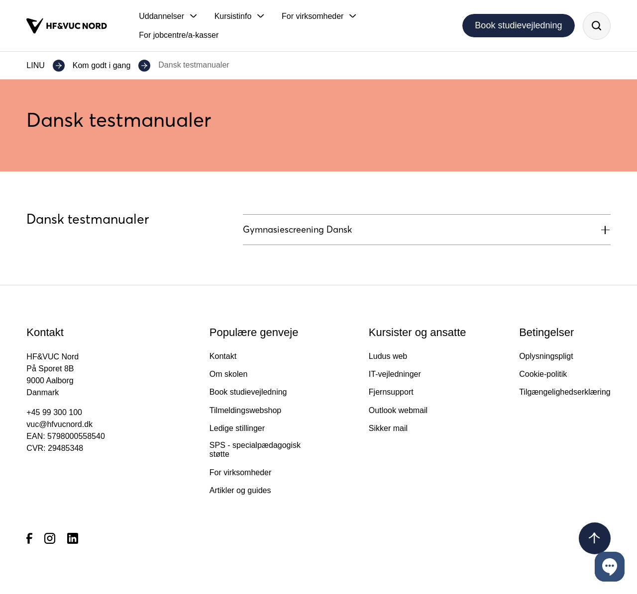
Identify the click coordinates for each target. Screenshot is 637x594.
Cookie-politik (543, 374)
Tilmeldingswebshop (245, 410)
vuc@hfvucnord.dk (59, 424)
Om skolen (228, 374)
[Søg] (597, 26)
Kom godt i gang (102, 65)
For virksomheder (240, 472)
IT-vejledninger (395, 374)
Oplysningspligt (546, 356)
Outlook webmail (398, 410)
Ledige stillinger (237, 428)
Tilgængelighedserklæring (565, 392)
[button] (167, 16)
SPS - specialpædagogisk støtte (255, 449)
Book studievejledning (518, 25)
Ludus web (388, 356)
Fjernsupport (391, 392)
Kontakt (223, 356)
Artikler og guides (240, 490)
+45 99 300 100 (54, 412)
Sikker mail (388, 428)
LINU (35, 65)
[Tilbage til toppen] (595, 538)
